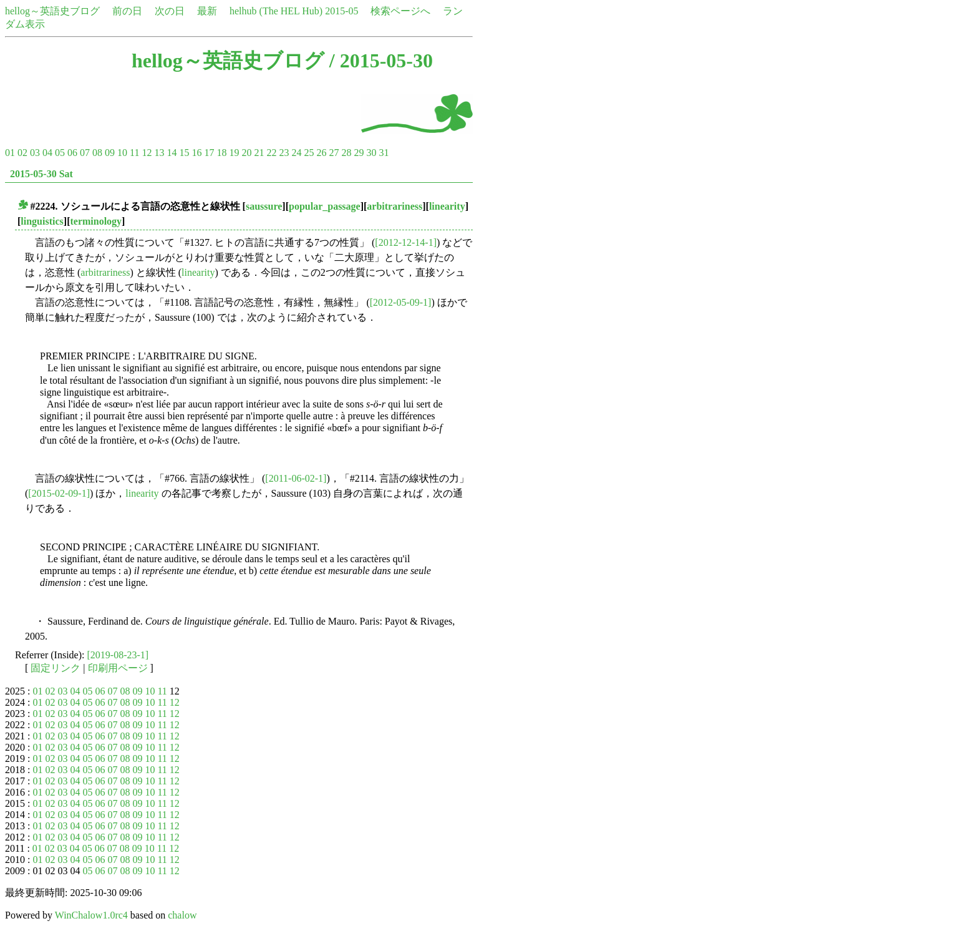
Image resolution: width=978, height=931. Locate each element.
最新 (207, 11)
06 (72, 152)
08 (97, 152)
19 (234, 152)
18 (221, 152)
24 (296, 152)
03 (35, 152)
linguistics (42, 221)
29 (359, 152)
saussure (264, 206)
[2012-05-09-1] (401, 302)
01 (10, 152)
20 (246, 152)
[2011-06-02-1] (295, 478)
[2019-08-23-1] (118, 655)
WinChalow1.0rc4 (91, 915)
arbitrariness (394, 206)
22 (271, 152)
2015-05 (341, 11)
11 (134, 152)
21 (259, 152)
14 (172, 152)
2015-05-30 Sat (41, 173)
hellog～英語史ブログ (52, 11)
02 (22, 152)
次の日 (170, 11)
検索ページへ (400, 11)
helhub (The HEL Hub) (276, 11)
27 (334, 152)
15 (184, 152)
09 (110, 152)
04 (47, 152)
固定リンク (55, 668)
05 (60, 152)
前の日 (127, 11)
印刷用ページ (118, 668)
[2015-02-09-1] (59, 493)
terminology (96, 221)
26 (321, 152)
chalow (182, 915)
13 (159, 152)
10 (122, 152)
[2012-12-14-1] (406, 242)
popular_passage (325, 206)
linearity (447, 206)
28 (346, 152)
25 (309, 152)
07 (85, 152)
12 (147, 152)
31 (384, 152)
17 (209, 152)
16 (196, 152)
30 (371, 152)
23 (284, 152)
